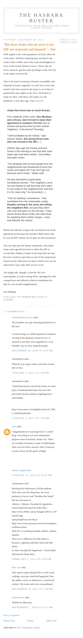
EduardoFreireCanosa (22, 317)
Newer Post (9, 620)
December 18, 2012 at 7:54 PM (32, 588)
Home (30, 620)
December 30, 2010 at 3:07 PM (32, 350)
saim (14, 426)
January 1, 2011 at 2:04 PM (30, 372)
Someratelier (18, 597)
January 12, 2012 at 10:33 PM (32, 475)
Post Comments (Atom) (28, 627)
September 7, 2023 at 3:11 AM (32, 607)
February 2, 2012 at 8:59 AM (31, 559)
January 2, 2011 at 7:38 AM (30, 418)
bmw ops (16, 567)
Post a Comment (12, 615)
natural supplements (21, 470)
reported (39, 100)
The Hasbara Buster (41, 17)
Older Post (51, 620)
